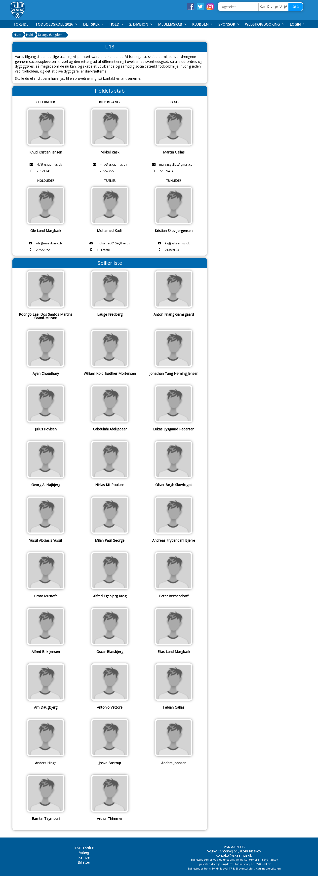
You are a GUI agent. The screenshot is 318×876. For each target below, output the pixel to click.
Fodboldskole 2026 (56, 24)
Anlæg (84, 852)
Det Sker (92, 24)
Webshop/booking (263, 24)
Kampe (84, 857)
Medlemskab (171, 24)
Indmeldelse (84, 847)
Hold (115, 24)
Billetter (84, 862)
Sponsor (228, 24)
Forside (21, 24)
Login (296, 24)
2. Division (140, 24)
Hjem (17, 35)
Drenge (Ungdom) (50, 35)
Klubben (201, 24)
